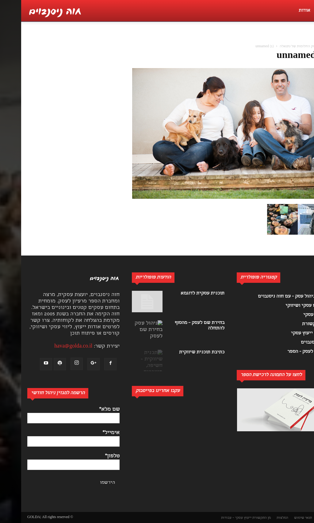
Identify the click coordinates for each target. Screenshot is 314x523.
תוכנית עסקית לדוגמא (181, 293)
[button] (306, 39)
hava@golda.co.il (52, 346)
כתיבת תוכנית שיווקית (180, 352)
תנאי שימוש (282, 518)
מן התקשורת (240, 518)
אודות (283, 10)
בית (304, 46)
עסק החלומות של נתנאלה (277, 46)
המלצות (261, 518)
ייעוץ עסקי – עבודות (215, 518)
